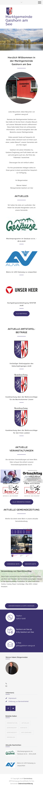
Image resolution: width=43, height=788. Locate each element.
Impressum (12, 698)
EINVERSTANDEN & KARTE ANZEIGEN (21, 606)
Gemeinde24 (28, 778)
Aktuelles (25, 723)
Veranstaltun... (12, 723)
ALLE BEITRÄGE (21, 313)
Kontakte (23, 727)
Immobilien (11, 737)
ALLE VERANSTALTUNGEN (22, 502)
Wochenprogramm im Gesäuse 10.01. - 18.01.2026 (26, 752)
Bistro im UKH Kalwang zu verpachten (21, 272)
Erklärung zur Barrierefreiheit (19, 701)
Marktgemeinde (19, 20)
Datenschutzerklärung (25, 783)
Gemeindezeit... (12, 732)
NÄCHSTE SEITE (30, 564)
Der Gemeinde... (26, 732)
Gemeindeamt (12, 727)
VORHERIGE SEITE (13, 564)
